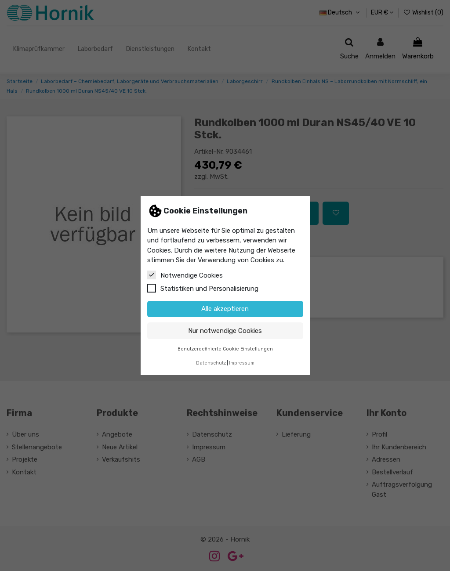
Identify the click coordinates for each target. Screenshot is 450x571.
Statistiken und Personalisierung (202, 288)
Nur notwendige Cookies (225, 331)
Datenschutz (211, 363)
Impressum (241, 363)
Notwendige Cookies (185, 275)
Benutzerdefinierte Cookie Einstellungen (225, 349)
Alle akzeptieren (225, 309)
